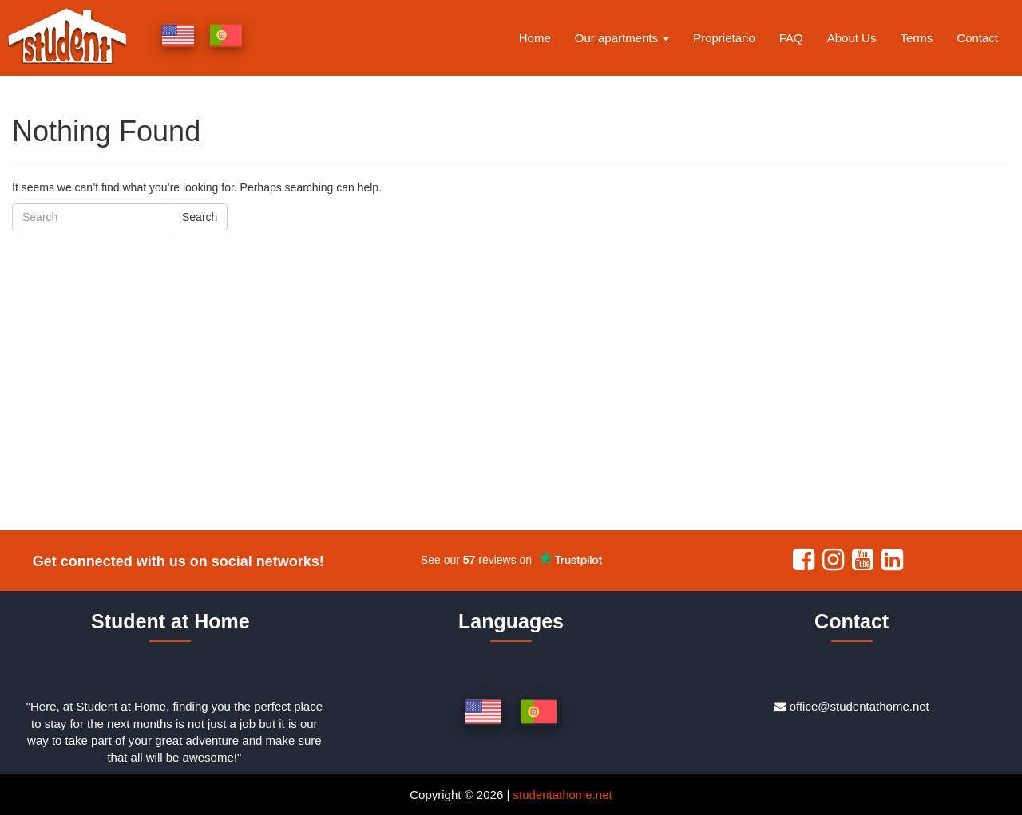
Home (535, 38)
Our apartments (622, 38)
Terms (916, 38)
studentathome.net (562, 794)
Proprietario (724, 38)
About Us (852, 38)
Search (199, 217)
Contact (977, 38)
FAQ (791, 38)
